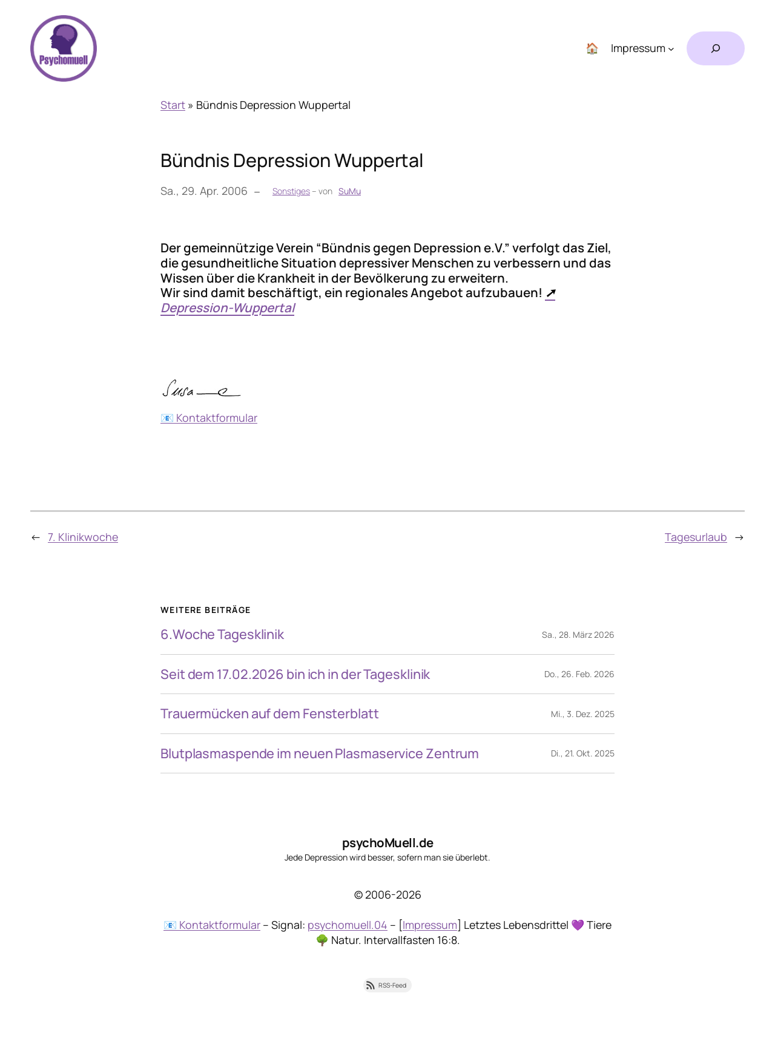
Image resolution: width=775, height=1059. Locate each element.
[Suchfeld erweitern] (716, 48)
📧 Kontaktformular (208, 417)
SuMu (349, 191)
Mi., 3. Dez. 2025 (583, 714)
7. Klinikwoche (83, 537)
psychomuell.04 (348, 924)
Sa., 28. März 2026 (578, 634)
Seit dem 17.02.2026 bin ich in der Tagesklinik (295, 674)
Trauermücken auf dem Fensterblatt (269, 713)
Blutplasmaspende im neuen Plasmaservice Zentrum (319, 753)
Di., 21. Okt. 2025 (583, 753)
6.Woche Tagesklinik (222, 634)
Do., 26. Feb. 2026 (579, 674)
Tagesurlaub (696, 537)
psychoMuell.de (388, 842)
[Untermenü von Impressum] (671, 48)
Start (172, 104)
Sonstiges (291, 191)
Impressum (430, 924)
